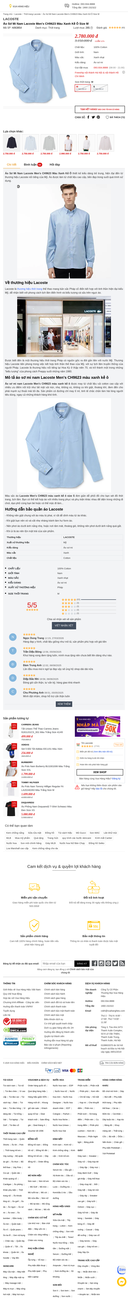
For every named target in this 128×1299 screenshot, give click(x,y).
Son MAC (95, 832)
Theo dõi (118, 745)
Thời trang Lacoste (32, 14)
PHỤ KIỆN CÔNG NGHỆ (36, 1251)
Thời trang (54, 27)
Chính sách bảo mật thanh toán (59, 1011)
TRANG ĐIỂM (84, 1080)
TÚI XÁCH (8, 1080)
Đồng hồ (49, 832)
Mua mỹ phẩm (22, 838)
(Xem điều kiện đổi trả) (103, 752)
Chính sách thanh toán (55, 1006)
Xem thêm (63, 704)
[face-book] (94, 963)
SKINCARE (8, 1266)
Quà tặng (38, 838)
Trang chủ (7, 14)
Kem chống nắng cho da (45, 848)
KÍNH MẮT (58, 1139)
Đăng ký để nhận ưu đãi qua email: (19, 963)
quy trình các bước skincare (76, 838)
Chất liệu (14, 568)
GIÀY (80, 1150)
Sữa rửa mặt (34, 832)
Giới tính (13, 573)
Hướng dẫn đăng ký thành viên (59, 1032)
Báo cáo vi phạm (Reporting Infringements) (57, 1046)
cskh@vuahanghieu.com (113, 1011)
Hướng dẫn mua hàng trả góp (58, 1040)
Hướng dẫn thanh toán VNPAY (18, 1006)
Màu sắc (13, 578)
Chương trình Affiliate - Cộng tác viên (21, 1002)
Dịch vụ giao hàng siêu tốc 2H (59, 1028)
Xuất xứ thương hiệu (21, 587)
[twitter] (115, 963)
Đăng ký (116, 778)
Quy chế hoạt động (12, 994)
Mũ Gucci (81, 832)
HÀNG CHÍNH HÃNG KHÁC (112, 1083)
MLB (8, 838)
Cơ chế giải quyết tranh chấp (58, 1023)
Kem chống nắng (15, 832)
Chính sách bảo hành (54, 994)
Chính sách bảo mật (54, 1015)
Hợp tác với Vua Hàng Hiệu (16, 998)
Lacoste (18, 14)
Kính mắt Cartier (103, 838)
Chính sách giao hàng (54, 998)
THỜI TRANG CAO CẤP (14, 1133)
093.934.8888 (88, 4)
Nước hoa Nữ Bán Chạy (72, 843)
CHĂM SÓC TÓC (61, 1164)
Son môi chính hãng (31, 843)
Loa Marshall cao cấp (17, 848)
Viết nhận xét (64, 625)
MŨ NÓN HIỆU (34, 1175)
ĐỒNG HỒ (33, 1139)
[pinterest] (108, 963)
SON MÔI (57, 1285)
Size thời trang (18, 593)
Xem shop (99, 772)
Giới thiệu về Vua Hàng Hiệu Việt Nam (21, 989)
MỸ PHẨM (57, 1214)
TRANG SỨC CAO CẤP (89, 1260)
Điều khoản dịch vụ (53, 1019)
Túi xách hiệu (65, 832)
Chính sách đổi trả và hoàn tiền (59, 1002)
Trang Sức (52, 838)
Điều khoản (33, 1063)
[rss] (122, 963)
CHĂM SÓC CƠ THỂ (37, 1217)
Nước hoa (11, 843)
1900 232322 (89, 7)
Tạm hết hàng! (99, 109)
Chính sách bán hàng (54, 989)
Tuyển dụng (9, 1011)
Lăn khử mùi (110, 832)
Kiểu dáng (14, 582)
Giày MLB (50, 843)
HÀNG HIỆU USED (61, 1206)
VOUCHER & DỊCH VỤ (38, 1080)
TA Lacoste (87, 743)
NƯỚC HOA (58, 1080)
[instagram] (101, 963)
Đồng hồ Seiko (96, 843)
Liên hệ (6, 1015)
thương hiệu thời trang (29, 289)
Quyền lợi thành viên (54, 1036)
